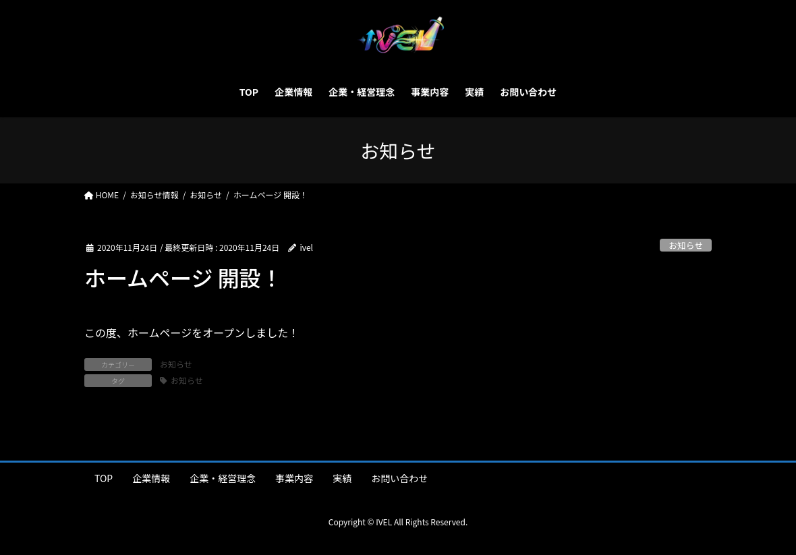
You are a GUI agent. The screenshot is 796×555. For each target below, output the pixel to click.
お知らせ (686, 245)
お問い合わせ (399, 478)
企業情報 (151, 478)
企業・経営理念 (223, 478)
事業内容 (294, 478)
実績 (342, 478)
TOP (103, 478)
